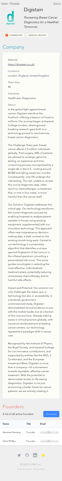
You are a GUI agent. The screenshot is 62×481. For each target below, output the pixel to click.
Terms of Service (24, 469)
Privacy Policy (39, 469)
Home (4, 3)
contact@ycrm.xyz (49, 432)
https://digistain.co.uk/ (21, 64)
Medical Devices (37, 35)
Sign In (57, 3)
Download (51, 414)
